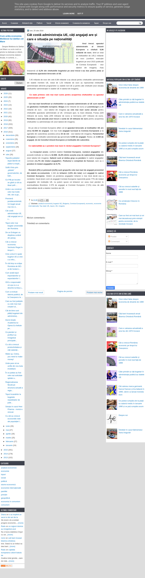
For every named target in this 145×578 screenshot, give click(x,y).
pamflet (4, 491)
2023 (6, 105)
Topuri (96, 22)
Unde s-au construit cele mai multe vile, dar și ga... (13, 192)
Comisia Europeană (77, 203)
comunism (5, 505)
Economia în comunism (81, 22)
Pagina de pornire (64, 291)
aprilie (8, 434)
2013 (6, 457)
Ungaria (62, 206)
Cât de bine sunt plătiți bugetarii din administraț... (14, 313)
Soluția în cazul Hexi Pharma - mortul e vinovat (13, 409)
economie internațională (11, 488)
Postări (112, 237)
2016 (6, 132)
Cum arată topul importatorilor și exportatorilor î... (13, 276)
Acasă (4, 22)
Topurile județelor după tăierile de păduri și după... (13, 161)
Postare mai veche (94, 292)
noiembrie (10, 139)
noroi (3, 538)
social (3, 478)
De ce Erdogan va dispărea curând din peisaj (13, 235)
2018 (6, 124)
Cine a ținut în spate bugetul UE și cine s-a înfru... (14, 257)
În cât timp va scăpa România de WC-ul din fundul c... (13, 266)
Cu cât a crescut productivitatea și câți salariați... (13, 347)
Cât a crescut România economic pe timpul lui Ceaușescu (128, 175)
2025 (6, 97)
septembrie (11, 147)
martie (8, 438)
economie (5, 471)
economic (89, 203)
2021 (6, 112)
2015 (6, 450)
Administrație (27, 22)
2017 (6, 128)
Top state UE (44, 206)
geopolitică (5, 498)
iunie (8, 426)
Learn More (69, 13)
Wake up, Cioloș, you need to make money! (13, 357)
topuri (52, 206)
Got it (80, 13)
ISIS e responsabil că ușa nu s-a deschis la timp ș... (14, 285)
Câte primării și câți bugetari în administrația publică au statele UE (131, 102)
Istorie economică (62, 22)
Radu (3, 526)
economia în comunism (10, 501)
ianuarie (9, 445)
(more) (20, 523)
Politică (39, 22)
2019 (6, 120)
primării (4, 495)
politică (4, 481)
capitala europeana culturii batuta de (11, 552)
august (9, 151)
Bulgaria (66, 203)
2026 (6, 93)
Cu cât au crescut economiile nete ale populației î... (13, 419)
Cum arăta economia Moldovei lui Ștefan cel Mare (11, 39)
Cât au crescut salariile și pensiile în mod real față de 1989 (130, 189)
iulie (8, 154)
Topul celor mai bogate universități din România (14, 226)
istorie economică (8, 484)
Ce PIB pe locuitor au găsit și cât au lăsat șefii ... (13, 182)
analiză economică (45, 203)
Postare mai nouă (35, 292)
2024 (6, 101)
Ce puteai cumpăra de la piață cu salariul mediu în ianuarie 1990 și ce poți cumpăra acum (131, 146)
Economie (14, 22)
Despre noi (107, 22)
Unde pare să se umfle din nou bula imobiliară (14, 366)
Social (49, 22)
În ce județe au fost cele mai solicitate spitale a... (13, 375)
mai (7, 430)
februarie (10, 441)
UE (56, 206)
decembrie (10, 135)
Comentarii (114, 241)
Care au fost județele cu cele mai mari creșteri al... (14, 304)
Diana (3, 514)
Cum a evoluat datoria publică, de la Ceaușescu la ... (14, 294)
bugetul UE (57, 203)
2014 (6, 454)
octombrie (10, 143)
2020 (6, 116)
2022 (6, 109)
